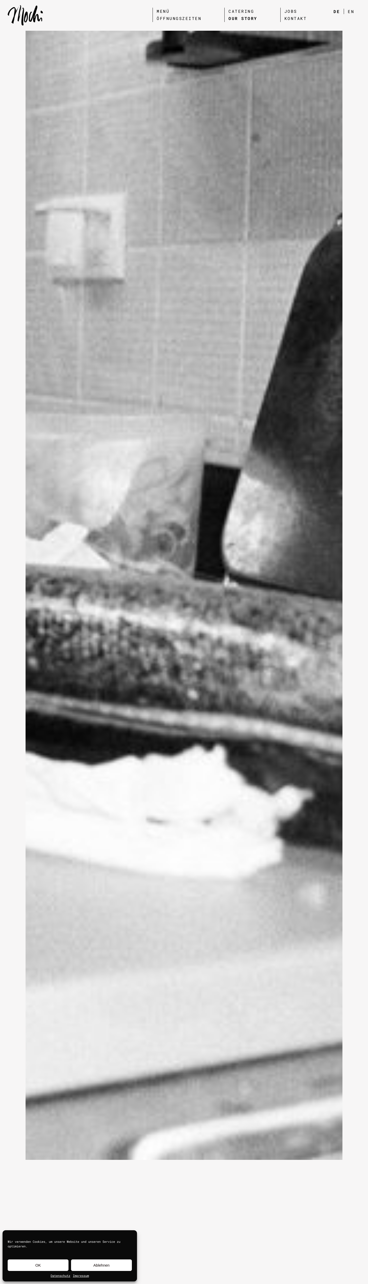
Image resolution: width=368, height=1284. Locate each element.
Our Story (242, 18)
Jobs (290, 11)
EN (351, 11)
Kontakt (295, 18)
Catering (241, 11)
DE (337, 11)
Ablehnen (101, 1265)
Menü (163, 11)
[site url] (25, 15)
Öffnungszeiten (179, 18)
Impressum (81, 1276)
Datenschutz (60, 1276)
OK (38, 1265)
